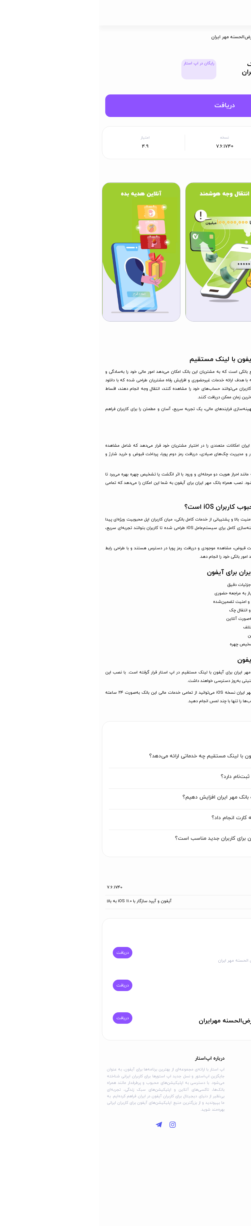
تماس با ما (187, 1081)
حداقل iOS (205, 137)
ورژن (238, 887)
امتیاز (46, 137)
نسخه (125, 137)
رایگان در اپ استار (100, 63)
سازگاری (236, 901)
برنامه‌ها (212, 37)
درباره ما (189, 1071)
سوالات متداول (229, 1091)
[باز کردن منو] (238, 12)
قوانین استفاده (183, 1091)
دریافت (125, 105)
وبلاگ (237, 1081)
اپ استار (235, 37)
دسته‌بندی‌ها (231, 1071)
